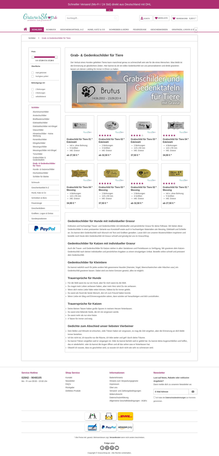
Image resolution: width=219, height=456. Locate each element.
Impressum (114, 384)
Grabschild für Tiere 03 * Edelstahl (144, 140)
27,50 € (42, 61)
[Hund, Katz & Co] (96, 29)
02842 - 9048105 (32, 377)
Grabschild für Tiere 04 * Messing (79, 188)
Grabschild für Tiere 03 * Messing (112, 188)
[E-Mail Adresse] (171, 391)
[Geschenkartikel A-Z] (71, 29)
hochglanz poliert (42, 76)
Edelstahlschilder (40, 123)
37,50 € (51, 61)
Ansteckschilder (40, 115)
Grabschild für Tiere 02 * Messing (144, 188)
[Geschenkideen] (159, 29)
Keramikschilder (40, 139)
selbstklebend (41, 97)
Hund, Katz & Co (38, 193)
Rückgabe (70, 387)
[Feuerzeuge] (139, 29)
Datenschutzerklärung (119, 397)
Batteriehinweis (116, 377)
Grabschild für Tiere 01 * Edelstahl (79, 140)
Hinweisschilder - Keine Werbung (43, 134)
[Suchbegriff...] (92, 18)
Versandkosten (115, 437)
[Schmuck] (51, 29)
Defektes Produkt (73, 391)
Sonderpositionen (39, 218)
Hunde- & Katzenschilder (43, 169)
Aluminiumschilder (41, 112)
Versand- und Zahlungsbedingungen (125, 391)
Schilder (35, 107)
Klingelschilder (39, 143)
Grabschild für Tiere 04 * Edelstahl (176, 140)
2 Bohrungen (40, 89)
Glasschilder (38, 130)
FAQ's (68, 384)
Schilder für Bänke (41, 176)
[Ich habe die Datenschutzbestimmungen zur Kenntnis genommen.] (154, 397)
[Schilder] (37, 29)
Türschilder (37, 154)
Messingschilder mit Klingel (44, 150)
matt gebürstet (41, 73)
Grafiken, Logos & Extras (42, 213)
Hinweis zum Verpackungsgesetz (124, 381)
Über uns (113, 387)
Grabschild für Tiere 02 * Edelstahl (112, 140)
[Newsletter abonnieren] (193, 391)
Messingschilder (40, 147)
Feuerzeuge (36, 203)
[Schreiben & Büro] (119, 29)
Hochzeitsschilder (40, 173)
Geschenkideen (38, 208)
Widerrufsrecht (116, 394)
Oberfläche (35, 66)
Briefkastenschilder (41, 119)
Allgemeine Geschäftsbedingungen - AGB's (128, 401)
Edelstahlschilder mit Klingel (45, 126)
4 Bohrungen (40, 93)
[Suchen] (115, 18)
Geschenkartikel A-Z (40, 187)
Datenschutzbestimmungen (176, 398)
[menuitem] (92, 17)
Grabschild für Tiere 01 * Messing (176, 188)
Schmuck (35, 182)
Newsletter (70, 381)
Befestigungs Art (38, 83)
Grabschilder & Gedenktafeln (39, 158)
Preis (33, 52)
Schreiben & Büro (39, 198)
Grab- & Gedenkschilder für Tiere (44, 164)
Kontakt (69, 377)
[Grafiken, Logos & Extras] (186, 29)
